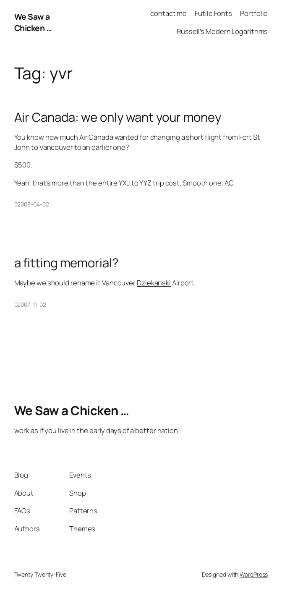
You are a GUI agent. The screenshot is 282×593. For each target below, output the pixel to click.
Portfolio (254, 13)
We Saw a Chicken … (33, 22)
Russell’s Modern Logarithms (222, 31)
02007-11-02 (30, 304)
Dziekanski (154, 282)
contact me (168, 13)
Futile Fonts (213, 13)
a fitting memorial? (66, 263)
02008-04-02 (31, 204)
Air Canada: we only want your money (118, 117)
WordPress (254, 574)
